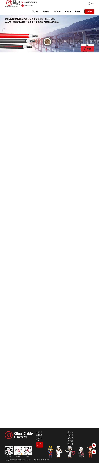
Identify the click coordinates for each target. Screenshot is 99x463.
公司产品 (35, 11)
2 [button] (49, 49)
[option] (49, 30)
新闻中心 (78, 11)
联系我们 (89, 11)
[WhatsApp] (94, 451)
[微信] (94, 445)
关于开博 (57, 11)
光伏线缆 (39, 432)
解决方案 (46, 11)
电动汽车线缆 (39, 439)
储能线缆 (39, 435)
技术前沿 (68, 11)
